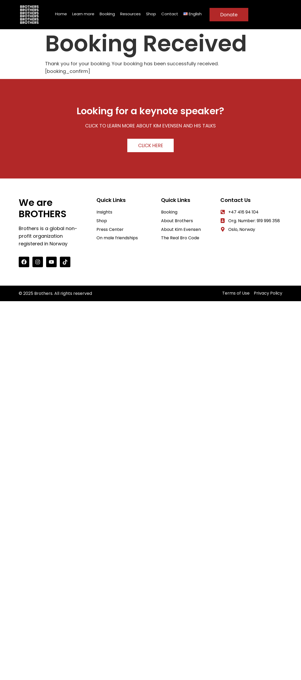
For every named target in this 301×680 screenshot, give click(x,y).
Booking (107, 14)
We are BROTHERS (42, 208)
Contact (169, 14)
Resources (130, 14)
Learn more (83, 14)
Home (61, 14)
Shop (151, 14)
